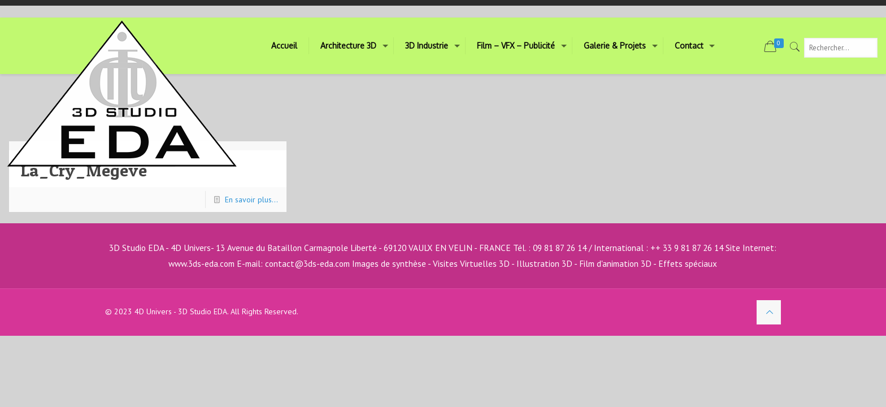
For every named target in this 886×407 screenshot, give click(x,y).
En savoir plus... (251, 199)
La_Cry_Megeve (83, 170)
